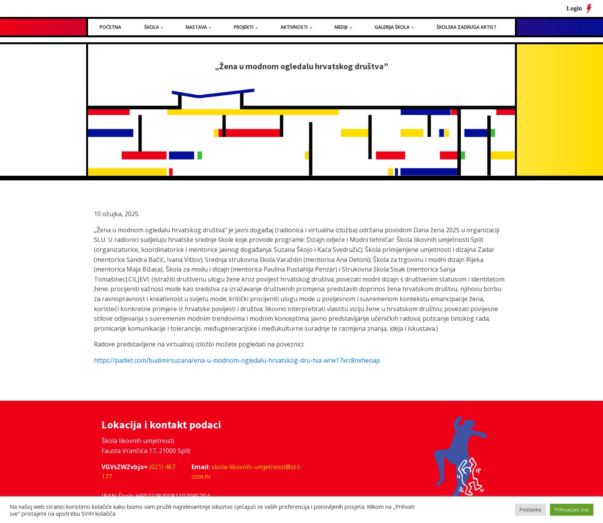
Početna (110, 27)
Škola (151, 27)
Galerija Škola (392, 27)
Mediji (341, 27)
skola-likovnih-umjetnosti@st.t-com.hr (247, 472)
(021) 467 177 (138, 472)
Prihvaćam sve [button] (572, 509)
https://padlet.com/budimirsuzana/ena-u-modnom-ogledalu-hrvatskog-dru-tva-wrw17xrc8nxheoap (237, 360)
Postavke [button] (530, 509)
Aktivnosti (294, 27)
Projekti (243, 27)
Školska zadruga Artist (466, 27)
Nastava (196, 27)
